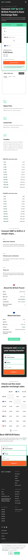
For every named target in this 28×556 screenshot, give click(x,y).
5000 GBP (5, 182)
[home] (6, 2)
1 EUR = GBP (5, 56)
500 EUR (5, 211)
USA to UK (17, 498)
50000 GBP (5, 187)
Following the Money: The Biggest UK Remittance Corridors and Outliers (6, 500)
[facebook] (2, 527)
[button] (25, 1)
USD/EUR (3, 520)
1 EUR (4, 196)
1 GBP (4, 162)
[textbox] (10, 37)
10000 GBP (5, 184)
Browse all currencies (14, 339)
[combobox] (14, 37)
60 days (5, 76)
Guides (16, 478)
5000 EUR (5, 216)
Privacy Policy (4, 530)
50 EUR (5, 206)
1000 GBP (5, 179)
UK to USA (17, 496)
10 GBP (4, 167)
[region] (14, 174)
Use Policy (3, 538)
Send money (17, 473)
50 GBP (5, 172)
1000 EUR (5, 213)
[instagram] (4, 527)
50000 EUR (5, 221)
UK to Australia (18, 503)
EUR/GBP (3, 511)
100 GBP (5, 174)
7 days (13, 76)
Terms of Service (4, 533)
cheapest (20, 439)
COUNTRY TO (7, 360)
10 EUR (4, 201)
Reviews (16, 476)
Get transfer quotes (14, 62)
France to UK (17, 500)
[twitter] (6, 527)
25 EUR (5, 203)
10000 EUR (5, 219)
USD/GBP (3, 516)
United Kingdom (21, 299)
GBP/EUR (3, 509)
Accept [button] (17, 553)
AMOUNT (4, 28)
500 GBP (5, 177)
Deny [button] (11, 553)
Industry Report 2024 (5, 496)
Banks (16, 482)
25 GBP (5, 169)
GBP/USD (3, 514)
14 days (10, 76)
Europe (23, 327)
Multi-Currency (18, 485)
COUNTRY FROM (7, 355)
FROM (4, 34)
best (15, 439)
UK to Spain (17, 491)
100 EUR (5, 208)
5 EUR (4, 198)
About (2, 491)
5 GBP (4, 164)
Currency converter (18, 509)
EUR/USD (3, 518)
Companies (17, 480)
